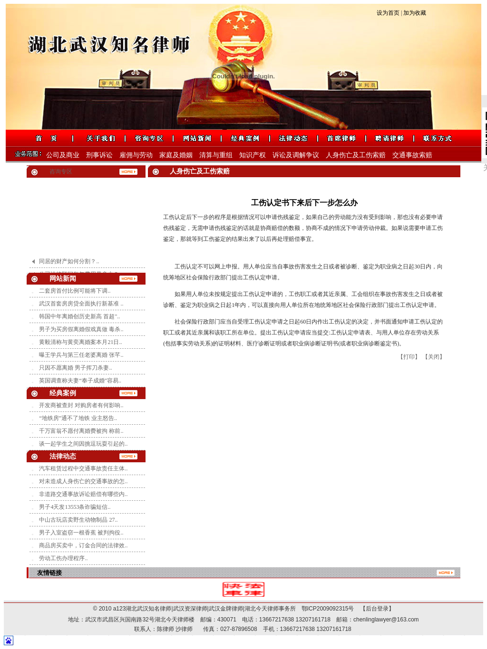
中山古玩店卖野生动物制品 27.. (78, 519)
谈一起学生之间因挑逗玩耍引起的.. (83, 443)
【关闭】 (433, 356)
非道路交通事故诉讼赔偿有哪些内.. (83, 494)
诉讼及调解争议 (296, 155)
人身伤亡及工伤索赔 (356, 155)
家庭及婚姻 (176, 155)
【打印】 (409, 356)
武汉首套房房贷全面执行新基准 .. (81, 303)
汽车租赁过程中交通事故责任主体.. (83, 468)
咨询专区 (60, 171)
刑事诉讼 (99, 155)
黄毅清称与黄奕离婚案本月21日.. (80, 342)
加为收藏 (414, 13)
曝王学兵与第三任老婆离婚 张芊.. (81, 355)
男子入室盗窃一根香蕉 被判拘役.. (81, 532)
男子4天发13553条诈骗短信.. (74, 507)
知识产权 (252, 155)
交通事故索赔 (412, 155)
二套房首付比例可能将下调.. (74, 290)
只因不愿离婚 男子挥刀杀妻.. (75, 367)
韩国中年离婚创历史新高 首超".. (79, 316)
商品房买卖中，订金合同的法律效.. (83, 545)
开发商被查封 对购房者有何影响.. (81, 405)
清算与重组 (216, 155)
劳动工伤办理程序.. (63, 558)
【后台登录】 (374, 608)
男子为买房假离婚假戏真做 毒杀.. (81, 329)
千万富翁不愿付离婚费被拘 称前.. (81, 431)
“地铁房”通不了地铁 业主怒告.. (78, 418)
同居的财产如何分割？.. (69, 264)
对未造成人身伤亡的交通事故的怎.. (83, 481)
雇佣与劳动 (136, 155)
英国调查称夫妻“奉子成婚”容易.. (80, 380)
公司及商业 (62, 155)
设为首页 (388, 13)
